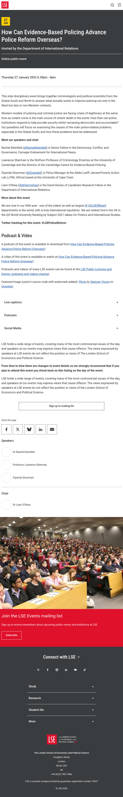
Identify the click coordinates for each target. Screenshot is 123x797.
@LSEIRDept (97, 205)
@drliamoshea (28, 185)
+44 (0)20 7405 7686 (61, 774)
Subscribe (11, 635)
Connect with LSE (61, 657)
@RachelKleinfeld (35, 147)
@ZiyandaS (34, 172)
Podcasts (61, 315)
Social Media (61, 328)
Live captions (61, 302)
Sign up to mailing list (61, 406)
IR (86, 205)
